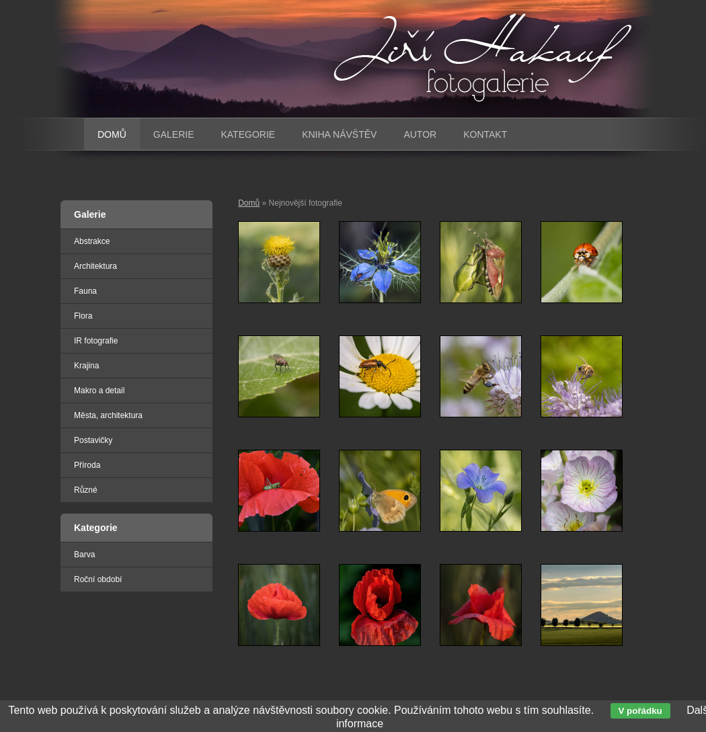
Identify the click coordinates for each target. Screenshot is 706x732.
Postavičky (93, 440)
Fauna (85, 291)
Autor (419, 134)
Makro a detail (99, 390)
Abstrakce (92, 241)
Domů (249, 203)
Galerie (173, 134)
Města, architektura (108, 415)
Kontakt (485, 134)
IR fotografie (96, 340)
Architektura (95, 266)
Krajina (86, 365)
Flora (83, 316)
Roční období (98, 579)
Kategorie (248, 134)
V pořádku (640, 711)
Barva (84, 554)
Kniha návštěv (339, 134)
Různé (85, 490)
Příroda (87, 465)
